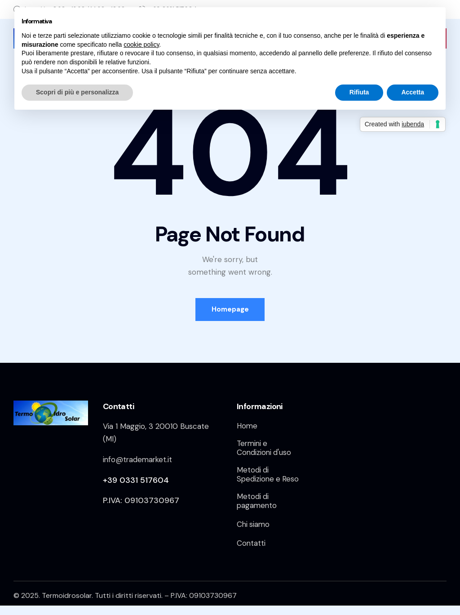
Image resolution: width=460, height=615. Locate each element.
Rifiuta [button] (359, 92)
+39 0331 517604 (136, 480)
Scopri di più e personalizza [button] (77, 92)
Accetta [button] (412, 92)
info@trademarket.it (138, 459)
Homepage (230, 309)
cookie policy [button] (141, 44)
